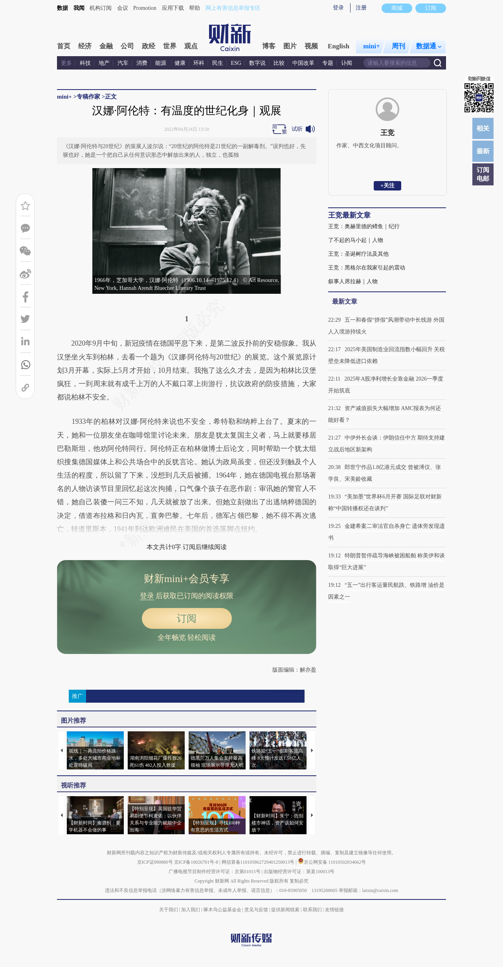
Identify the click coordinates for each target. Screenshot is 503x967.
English (338, 46)
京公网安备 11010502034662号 (332, 862)
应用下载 (173, 8)
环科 (198, 63)
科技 (85, 63)
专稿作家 (88, 96)
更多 (66, 63)
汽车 (123, 63)
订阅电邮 (483, 174)
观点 (191, 46)
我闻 (78, 8)
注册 (361, 8)
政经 (148, 46)
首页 (63, 46)
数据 (62, 8)
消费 (141, 63)
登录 (338, 8)
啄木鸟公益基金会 (223, 909)
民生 (217, 63)
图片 (290, 46)
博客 (268, 46)
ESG (236, 63)
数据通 (428, 46)
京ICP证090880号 (155, 862)
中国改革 (303, 63)
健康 (179, 63)
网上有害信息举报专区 (233, 8)
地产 (104, 63)
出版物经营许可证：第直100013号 (299, 871)
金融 (106, 46)
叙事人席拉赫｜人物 (353, 281)
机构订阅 (101, 8)
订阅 (186, 618)
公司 (127, 46)
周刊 (398, 46)
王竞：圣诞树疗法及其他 (358, 254)
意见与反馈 (256, 909)
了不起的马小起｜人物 (355, 240)
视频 (311, 46)
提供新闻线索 (285, 909)
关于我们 (168, 909)
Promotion (144, 8)
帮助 (194, 8)
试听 (297, 129)
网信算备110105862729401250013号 (259, 862)
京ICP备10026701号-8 (197, 862)
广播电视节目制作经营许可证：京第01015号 (215, 871)
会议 (122, 8)
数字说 (257, 63)
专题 (327, 63)
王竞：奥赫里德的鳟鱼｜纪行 (364, 226)
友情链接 (334, 909)
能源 (161, 63)
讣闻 (346, 63)
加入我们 (190, 909)
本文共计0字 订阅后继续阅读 (187, 547)
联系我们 (312, 909)
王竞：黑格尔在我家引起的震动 (366, 268)
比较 (279, 63)
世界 (169, 46)
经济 (85, 46)
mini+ (371, 46)
